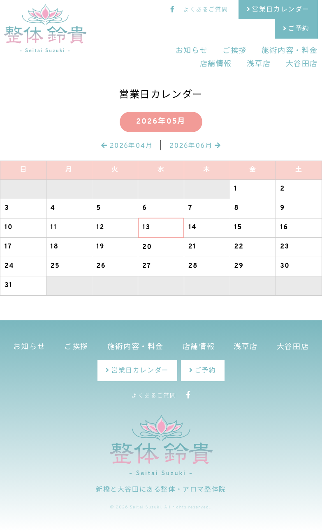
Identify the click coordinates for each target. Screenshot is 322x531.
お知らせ (192, 51)
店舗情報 (216, 64)
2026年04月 (127, 146)
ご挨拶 (234, 51)
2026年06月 (195, 146)
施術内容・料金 (290, 51)
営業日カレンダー (281, 10)
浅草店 (259, 64)
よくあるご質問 (205, 10)
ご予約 (299, 29)
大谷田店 (302, 64)
